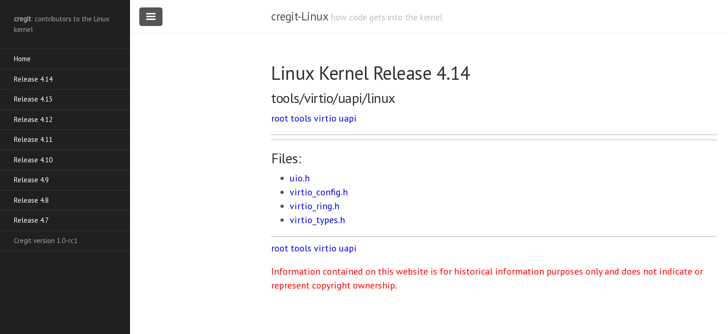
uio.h (300, 178)
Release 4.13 (33, 99)
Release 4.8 (31, 200)
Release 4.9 (31, 179)
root (279, 118)
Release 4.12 (33, 119)
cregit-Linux (299, 16)
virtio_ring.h (314, 206)
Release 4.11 (33, 139)
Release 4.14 (33, 79)
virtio (325, 118)
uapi (348, 118)
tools (301, 118)
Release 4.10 (33, 159)
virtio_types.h (317, 220)
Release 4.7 (31, 220)
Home (22, 58)
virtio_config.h (319, 192)
